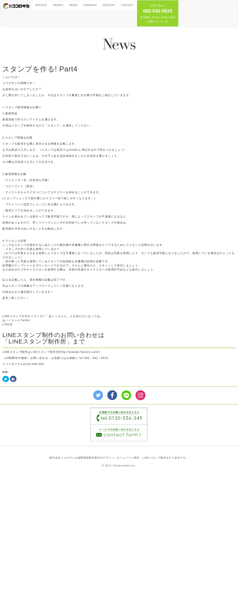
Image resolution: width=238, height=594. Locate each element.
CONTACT (127, 5)
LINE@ (7, 324)
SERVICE (41, 5)
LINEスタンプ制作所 (45, 351)
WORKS (58, 5)
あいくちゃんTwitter (16, 320)
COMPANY (90, 5)
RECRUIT (109, 5)
